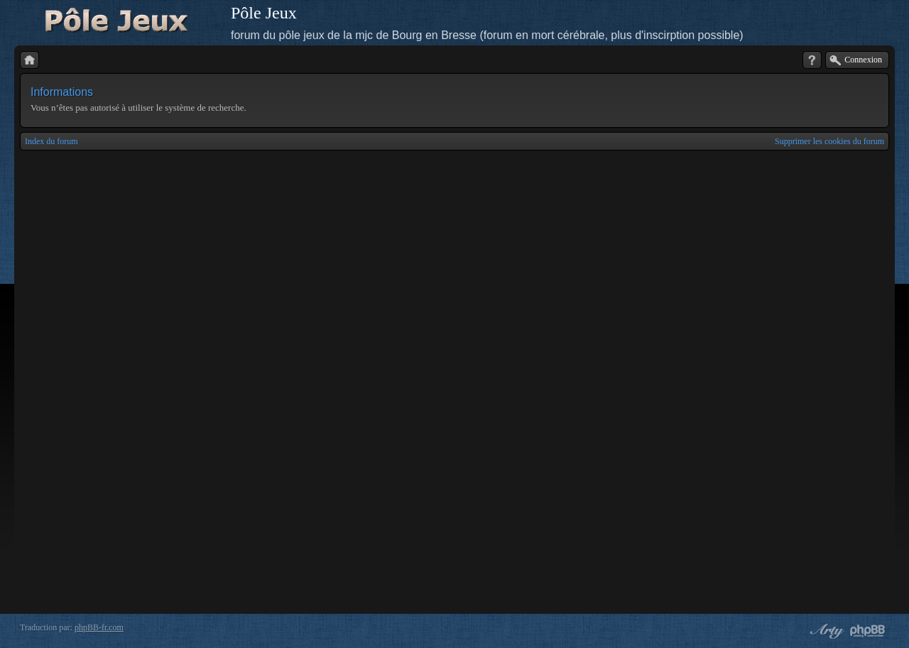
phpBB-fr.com (99, 627)
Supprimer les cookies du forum (829, 141)
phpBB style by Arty (825, 631)
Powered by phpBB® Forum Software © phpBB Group (868, 631)
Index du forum (51, 141)
